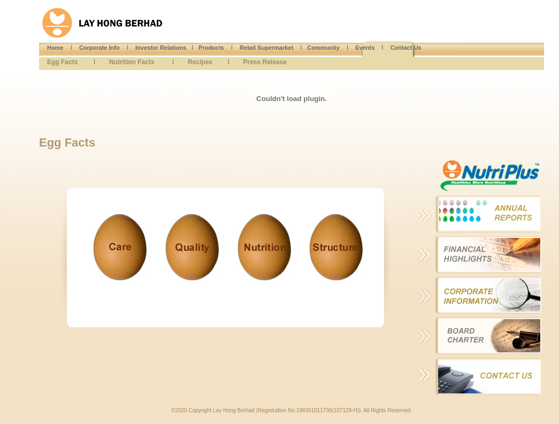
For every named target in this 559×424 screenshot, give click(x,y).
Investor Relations (160, 47)
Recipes (200, 62)
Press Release (264, 62)
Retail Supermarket (266, 47)
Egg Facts (62, 62)
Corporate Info (99, 47)
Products (211, 47)
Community (323, 47)
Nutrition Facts (132, 62)
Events (364, 47)
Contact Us (406, 47)
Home (55, 47)
